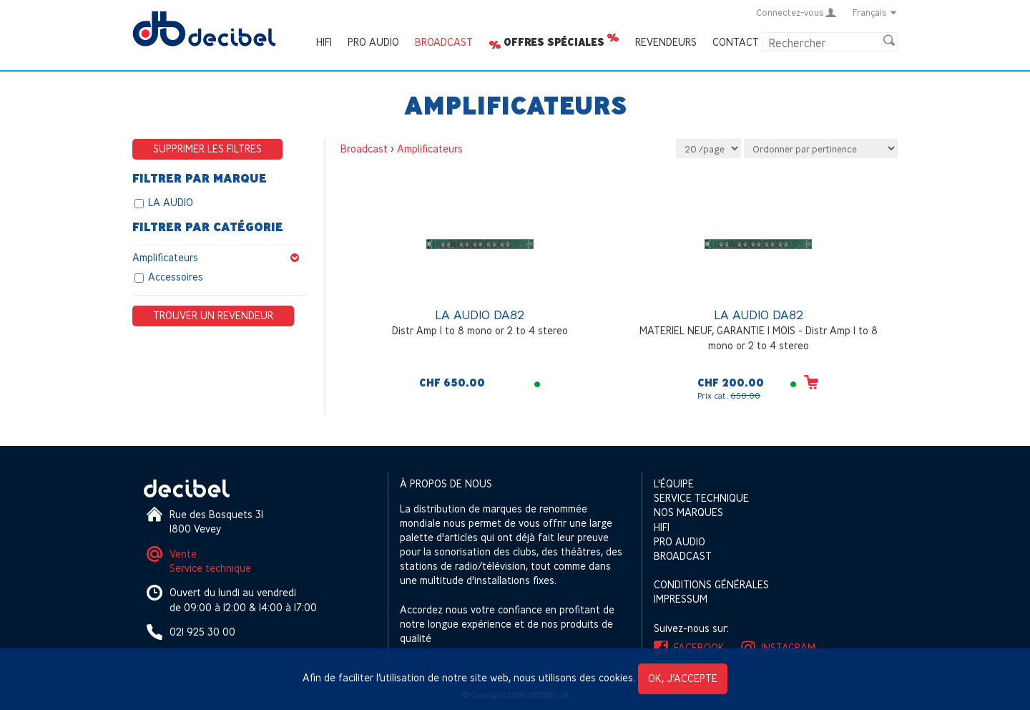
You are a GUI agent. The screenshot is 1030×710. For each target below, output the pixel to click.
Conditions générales (711, 584)
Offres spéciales (554, 42)
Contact (735, 42)
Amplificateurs (220, 258)
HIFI (324, 42)
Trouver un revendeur (213, 315)
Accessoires (175, 277)
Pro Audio (373, 42)
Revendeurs (666, 42)
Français (875, 12)
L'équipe (674, 483)
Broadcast (444, 42)
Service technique (210, 568)
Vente (183, 554)
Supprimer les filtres (207, 148)
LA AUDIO (170, 202)
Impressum (680, 599)
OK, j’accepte (682, 678)
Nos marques (688, 512)
